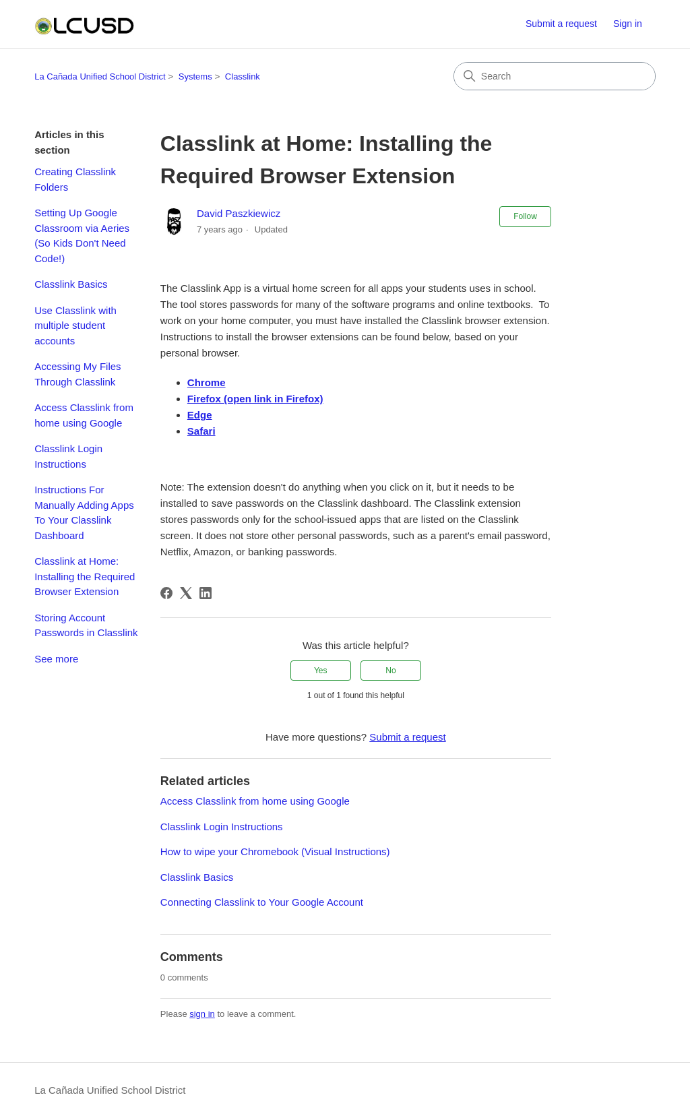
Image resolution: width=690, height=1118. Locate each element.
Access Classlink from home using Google (83, 415)
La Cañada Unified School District (99, 76)
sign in (202, 1014)
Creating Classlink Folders (75, 179)
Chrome (206, 382)
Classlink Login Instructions (68, 456)
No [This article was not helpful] (390, 670)
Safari (201, 431)
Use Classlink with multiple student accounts (75, 325)
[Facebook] (166, 593)
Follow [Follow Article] (525, 216)
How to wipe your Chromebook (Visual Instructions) (275, 851)
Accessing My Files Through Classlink (77, 374)
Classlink (242, 76)
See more (56, 658)
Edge (199, 415)
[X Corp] (186, 593)
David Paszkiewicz (238, 213)
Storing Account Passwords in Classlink (85, 625)
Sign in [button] (627, 23)
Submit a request (561, 23)
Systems (195, 76)
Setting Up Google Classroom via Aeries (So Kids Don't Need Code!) (81, 235)
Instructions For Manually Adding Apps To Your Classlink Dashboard (84, 512)
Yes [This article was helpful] (320, 670)
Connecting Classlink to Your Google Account (261, 902)
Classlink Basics (70, 284)
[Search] (554, 76)
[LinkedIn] (205, 593)
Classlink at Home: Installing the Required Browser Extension (84, 576)
